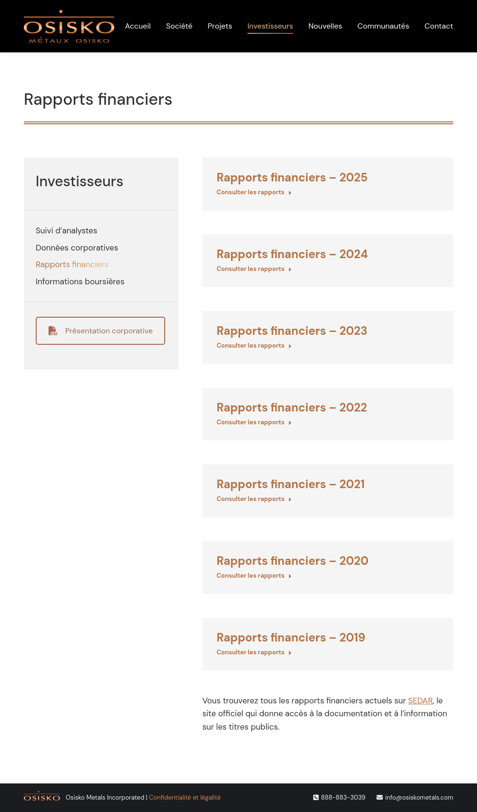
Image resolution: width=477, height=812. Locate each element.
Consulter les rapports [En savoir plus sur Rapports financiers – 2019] (254, 652)
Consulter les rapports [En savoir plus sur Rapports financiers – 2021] (254, 499)
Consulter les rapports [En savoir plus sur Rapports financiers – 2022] (254, 422)
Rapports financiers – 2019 (291, 637)
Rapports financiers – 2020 (292, 560)
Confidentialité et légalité (184, 797)
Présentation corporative (101, 331)
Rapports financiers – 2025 (292, 177)
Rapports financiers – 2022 (292, 407)
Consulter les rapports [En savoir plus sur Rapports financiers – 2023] (254, 345)
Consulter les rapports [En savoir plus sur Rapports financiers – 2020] (254, 575)
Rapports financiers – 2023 (292, 330)
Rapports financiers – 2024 (292, 254)
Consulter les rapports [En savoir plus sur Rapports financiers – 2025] (254, 192)
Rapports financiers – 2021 (291, 484)
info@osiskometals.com (419, 797)
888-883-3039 (343, 797)
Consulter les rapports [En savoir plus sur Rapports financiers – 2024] (254, 269)
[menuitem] (360, 11)
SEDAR (420, 700)
